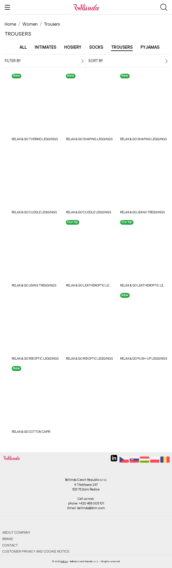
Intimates (45, 47)
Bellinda (64, 561)
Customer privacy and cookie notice (35, 551)
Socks (96, 47)
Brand (7, 539)
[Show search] (163, 7)
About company (16, 532)
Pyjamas (150, 47)
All (23, 47)
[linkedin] (114, 460)
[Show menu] (7, 7)
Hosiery (72, 47)
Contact (10, 545)
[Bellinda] (86, 7)
